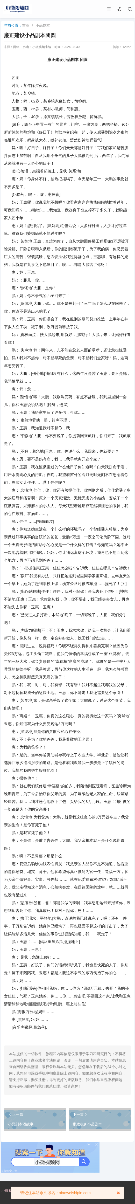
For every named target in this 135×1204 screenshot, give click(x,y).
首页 (25, 25)
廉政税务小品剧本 (87, 1124)
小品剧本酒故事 (20, 1124)
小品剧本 (42, 25)
